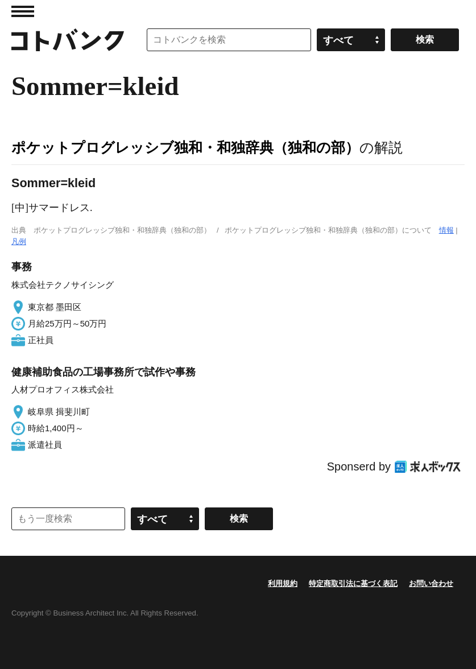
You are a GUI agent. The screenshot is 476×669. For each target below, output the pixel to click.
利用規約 (282, 583)
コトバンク (67, 39)
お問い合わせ (431, 583)
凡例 (18, 241)
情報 (446, 230)
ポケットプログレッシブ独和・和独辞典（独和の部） (185, 147)
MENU (22, 11)
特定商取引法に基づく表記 (353, 583)
